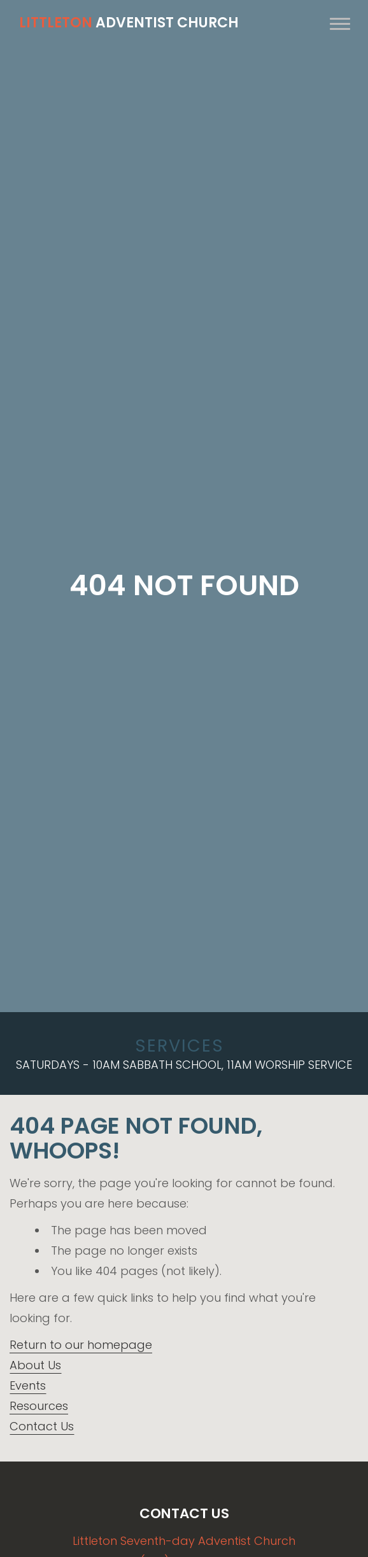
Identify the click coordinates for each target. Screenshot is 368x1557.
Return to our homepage (81, 1345)
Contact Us (42, 1426)
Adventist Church (129, 22)
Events (28, 1385)
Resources (39, 1406)
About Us (35, 1365)
